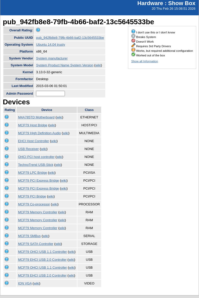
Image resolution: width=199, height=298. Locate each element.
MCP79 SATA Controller (35, 244)
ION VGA (24, 283)
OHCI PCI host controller (36, 157)
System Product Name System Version (64, 65)
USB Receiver (28, 149)
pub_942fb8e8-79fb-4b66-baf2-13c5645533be (70, 38)
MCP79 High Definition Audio (39, 133)
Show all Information (144, 61)
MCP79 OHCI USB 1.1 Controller (42, 252)
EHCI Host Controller (33, 141)
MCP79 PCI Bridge (32, 196)
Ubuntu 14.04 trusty (50, 44)
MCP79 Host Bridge (32, 125)
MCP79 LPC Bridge (32, 173)
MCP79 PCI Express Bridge (38, 180)
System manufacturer (52, 58)
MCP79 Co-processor (34, 204)
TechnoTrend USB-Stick (35, 165)
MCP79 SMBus (29, 236)
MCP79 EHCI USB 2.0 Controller (42, 260)
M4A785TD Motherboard (36, 117)
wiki (98, 65)
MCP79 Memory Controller (37, 212)
